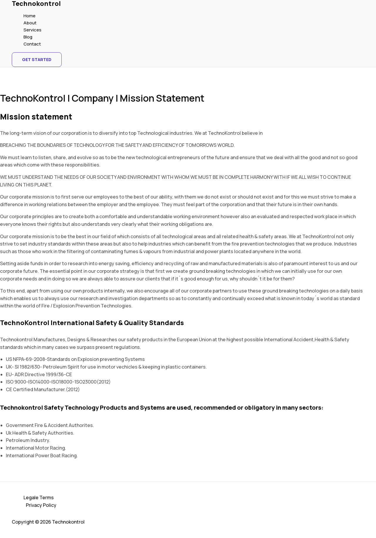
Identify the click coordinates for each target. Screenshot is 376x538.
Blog (28, 37)
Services (32, 30)
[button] (37, 59)
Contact (32, 44)
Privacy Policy (41, 505)
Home (30, 16)
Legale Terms (39, 497)
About (30, 23)
